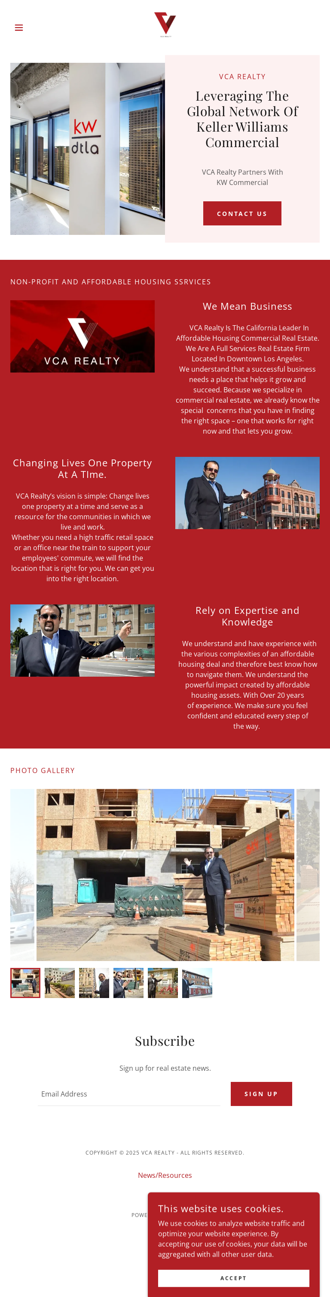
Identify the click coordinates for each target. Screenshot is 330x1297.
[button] (33, 27)
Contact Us (242, 213)
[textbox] (129, 1094)
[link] (165, 27)
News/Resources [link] (165, 1175)
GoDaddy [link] (184, 1215)
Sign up (261, 1094)
